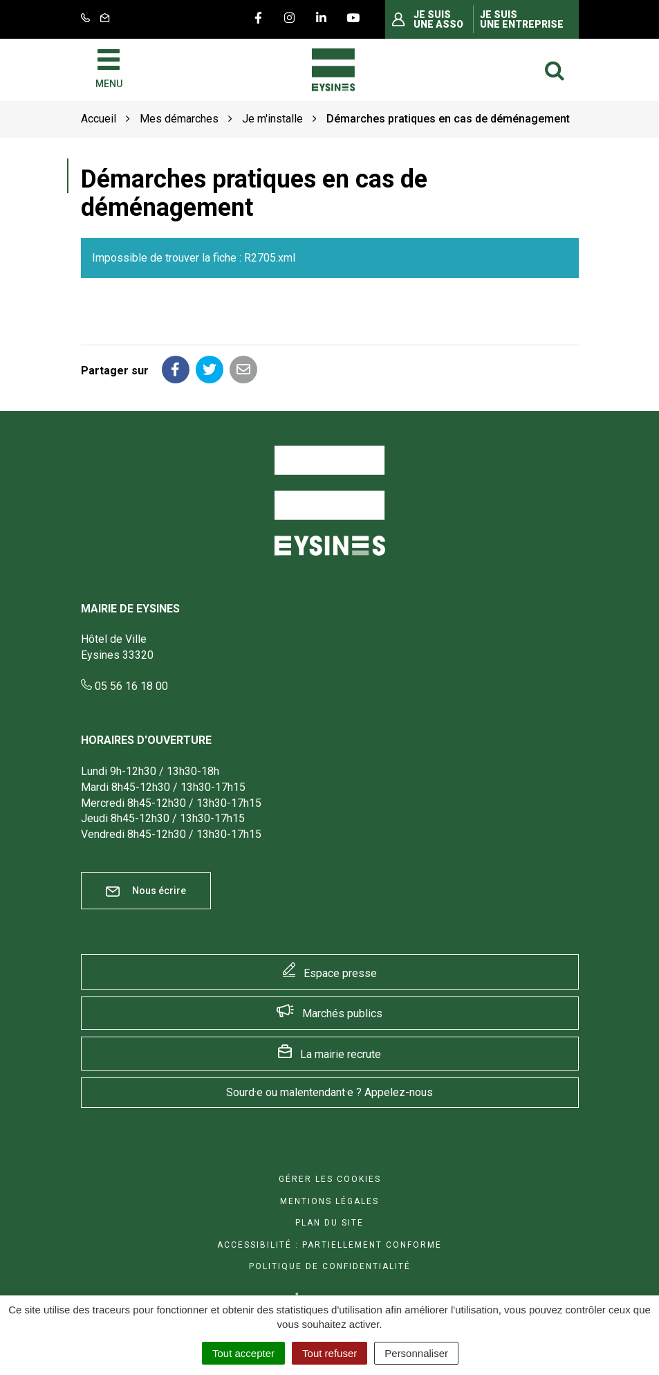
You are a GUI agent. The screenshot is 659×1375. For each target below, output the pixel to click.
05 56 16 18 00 (124, 686)
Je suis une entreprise (522, 19)
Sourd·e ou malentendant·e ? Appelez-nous (329, 1092)
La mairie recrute (340, 1054)
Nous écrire (146, 891)
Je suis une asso (438, 19)
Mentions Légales (329, 1201)
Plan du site (329, 1223)
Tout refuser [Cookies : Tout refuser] (329, 1353)
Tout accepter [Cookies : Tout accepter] (243, 1353)
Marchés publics (342, 1013)
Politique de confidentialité (330, 1266)
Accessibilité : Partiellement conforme (329, 1245)
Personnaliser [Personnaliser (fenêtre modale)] (416, 1353)
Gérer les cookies (330, 1179)
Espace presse (340, 973)
